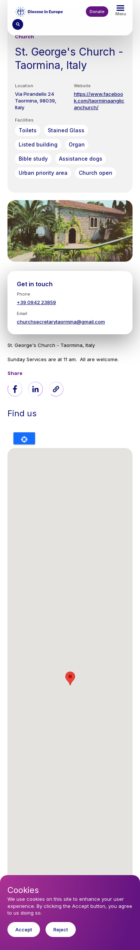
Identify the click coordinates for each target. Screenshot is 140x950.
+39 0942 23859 (36, 302)
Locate (24, 438)
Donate (97, 11)
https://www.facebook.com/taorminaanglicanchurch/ (99, 100)
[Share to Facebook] (14, 389)
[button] (56, 389)
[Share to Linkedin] (35, 389)
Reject (60, 929)
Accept (23, 929)
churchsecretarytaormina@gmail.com (61, 322)
